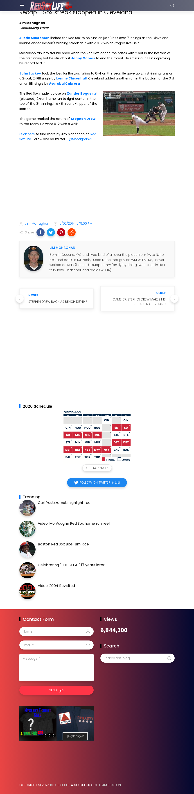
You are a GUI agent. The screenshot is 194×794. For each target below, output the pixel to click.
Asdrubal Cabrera (64, 83)
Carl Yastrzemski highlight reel (64, 502)
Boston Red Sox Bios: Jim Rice (63, 544)
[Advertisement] (97, 182)
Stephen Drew (83, 118)
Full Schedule (97, 468)
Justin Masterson (34, 38)
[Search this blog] (137, 658)
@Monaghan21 (80, 139)
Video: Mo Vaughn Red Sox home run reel (74, 523)
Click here (27, 134)
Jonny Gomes (83, 58)
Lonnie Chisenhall (71, 78)
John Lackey (30, 73)
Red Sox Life (59, 785)
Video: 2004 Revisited (56, 585)
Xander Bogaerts (82, 93)
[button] (40, 232)
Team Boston (110, 785)
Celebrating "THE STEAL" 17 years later (71, 565)
